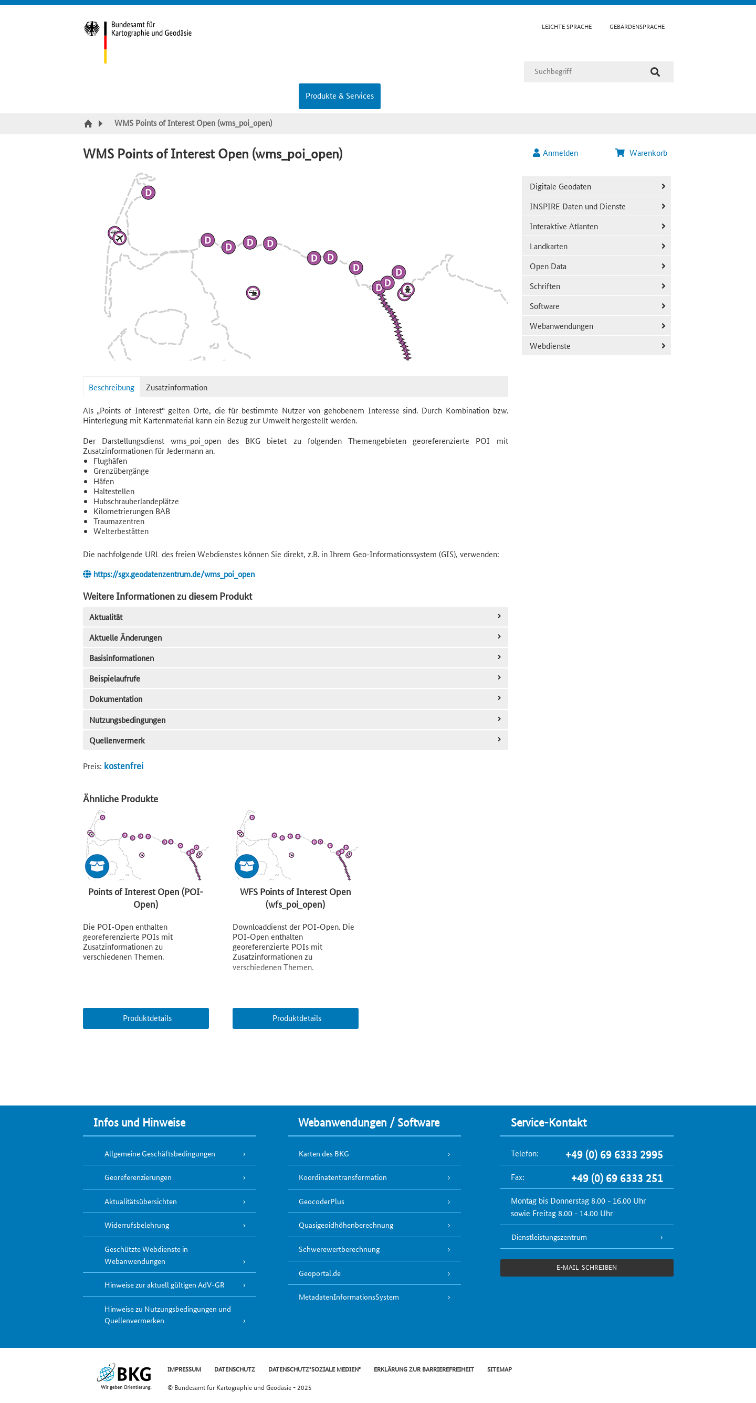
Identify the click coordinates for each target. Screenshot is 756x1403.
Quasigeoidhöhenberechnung (346, 1224)
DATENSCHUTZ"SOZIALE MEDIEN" (314, 1369)
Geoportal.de (320, 1273)
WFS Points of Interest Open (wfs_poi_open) (295, 897)
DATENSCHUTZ (234, 1369)
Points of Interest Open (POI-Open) (145, 897)
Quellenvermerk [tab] (296, 740)
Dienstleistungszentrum (549, 1236)
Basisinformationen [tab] (296, 657)
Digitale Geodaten (560, 186)
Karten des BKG (324, 1153)
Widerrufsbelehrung (136, 1224)
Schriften (545, 285)
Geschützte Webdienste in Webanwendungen (146, 1254)
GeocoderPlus (321, 1201)
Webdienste (550, 345)
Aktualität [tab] (296, 616)
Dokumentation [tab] (296, 698)
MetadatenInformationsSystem (349, 1296)
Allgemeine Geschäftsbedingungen (159, 1153)
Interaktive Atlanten (564, 225)
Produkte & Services (340, 95)
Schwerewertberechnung (339, 1248)
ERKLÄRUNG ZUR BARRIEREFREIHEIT (424, 1369)
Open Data (548, 265)
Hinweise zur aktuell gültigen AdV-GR (164, 1284)
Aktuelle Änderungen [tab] (296, 637)
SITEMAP (499, 1369)
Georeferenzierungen (138, 1177)
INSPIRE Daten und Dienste (578, 205)
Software (545, 305)
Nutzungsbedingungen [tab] (296, 719)
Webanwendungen (561, 325)
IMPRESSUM (184, 1369)
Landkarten (549, 245)
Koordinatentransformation (343, 1177)
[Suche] (655, 71)
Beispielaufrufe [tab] (296, 678)
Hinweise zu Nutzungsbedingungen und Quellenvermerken (167, 1314)
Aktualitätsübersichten (140, 1201)
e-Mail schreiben (586, 1267)
